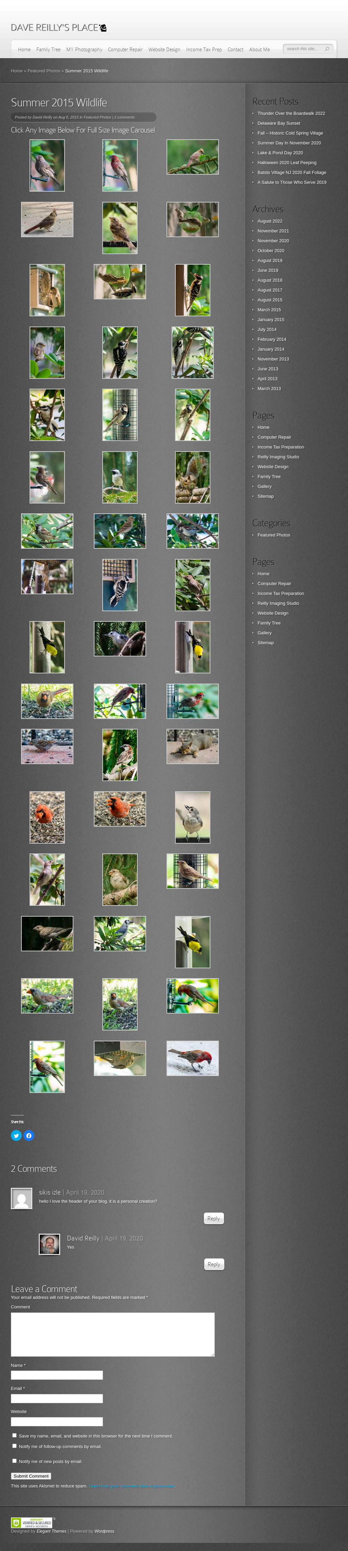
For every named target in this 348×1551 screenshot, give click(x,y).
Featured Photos (44, 70)
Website (19, 1419)
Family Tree (48, 49)
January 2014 (271, 349)
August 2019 (270, 260)
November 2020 (273, 240)
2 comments (124, 117)
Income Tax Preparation (281, 447)
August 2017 (270, 290)
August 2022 (270, 221)
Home (24, 49)
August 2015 (270, 299)
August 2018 (270, 280)
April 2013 (268, 378)
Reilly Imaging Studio (278, 456)
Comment (20, 1306)
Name (18, 1373)
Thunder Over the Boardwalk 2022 (291, 113)
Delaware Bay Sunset (279, 123)
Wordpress (104, 1539)
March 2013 (269, 388)
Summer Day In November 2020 (289, 142)
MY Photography (84, 49)
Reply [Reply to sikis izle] (213, 1218)
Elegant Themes (51, 1539)
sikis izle (50, 1192)
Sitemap (266, 496)
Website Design (164, 49)
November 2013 (273, 359)
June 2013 (268, 368)
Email (18, 1396)
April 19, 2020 (85, 1192)
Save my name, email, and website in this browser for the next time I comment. (96, 1444)
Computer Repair (125, 49)
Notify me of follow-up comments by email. (60, 1454)
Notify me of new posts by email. (51, 1469)
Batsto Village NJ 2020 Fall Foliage (292, 172)
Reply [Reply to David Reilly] (214, 1264)
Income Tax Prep (204, 49)
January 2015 (271, 319)
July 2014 (267, 329)
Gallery (265, 486)
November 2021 (273, 230)
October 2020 (271, 250)
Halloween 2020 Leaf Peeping (287, 162)
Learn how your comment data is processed (131, 1494)
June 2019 (268, 270)
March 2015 (269, 309)
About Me (259, 49)
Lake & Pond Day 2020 (280, 152)
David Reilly (42, 117)
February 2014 (272, 339)
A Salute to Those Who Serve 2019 (292, 182)
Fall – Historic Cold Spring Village (290, 133)
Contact (235, 49)
